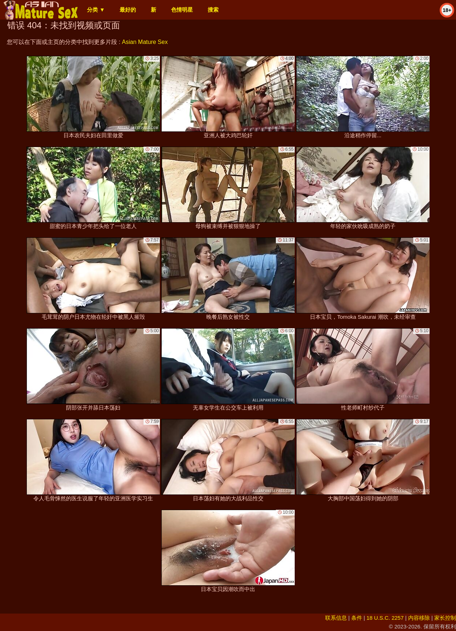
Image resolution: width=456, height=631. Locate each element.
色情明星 (182, 10)
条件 (356, 618)
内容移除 (419, 618)
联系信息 (336, 618)
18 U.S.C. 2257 (385, 618)
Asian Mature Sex (144, 42)
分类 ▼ (96, 10)
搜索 (213, 10)
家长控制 (445, 618)
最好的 (128, 10)
